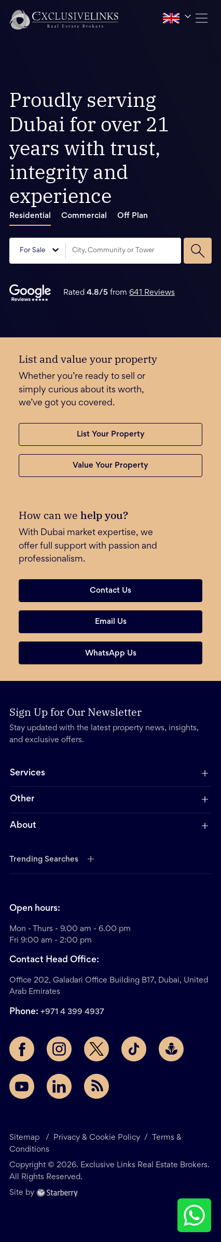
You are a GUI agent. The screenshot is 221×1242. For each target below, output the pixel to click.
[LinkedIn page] (59, 1086)
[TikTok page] (133, 1048)
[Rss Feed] (96, 1086)
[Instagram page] (59, 1048)
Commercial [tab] (84, 216)
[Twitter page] (96, 1048)
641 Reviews (152, 292)
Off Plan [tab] (132, 216)
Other (22, 799)
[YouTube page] (21, 1086)
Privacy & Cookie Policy (96, 1137)
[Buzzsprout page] (171, 1048)
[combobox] (123, 251)
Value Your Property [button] (110, 465)
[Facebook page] (21, 1048)
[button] (63, 19)
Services (27, 773)
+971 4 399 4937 (72, 1012)
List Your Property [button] (111, 434)
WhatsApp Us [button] (110, 653)
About (23, 826)
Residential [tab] (30, 216)
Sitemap (25, 1137)
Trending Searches (43, 859)
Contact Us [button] (110, 590)
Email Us (111, 621)
